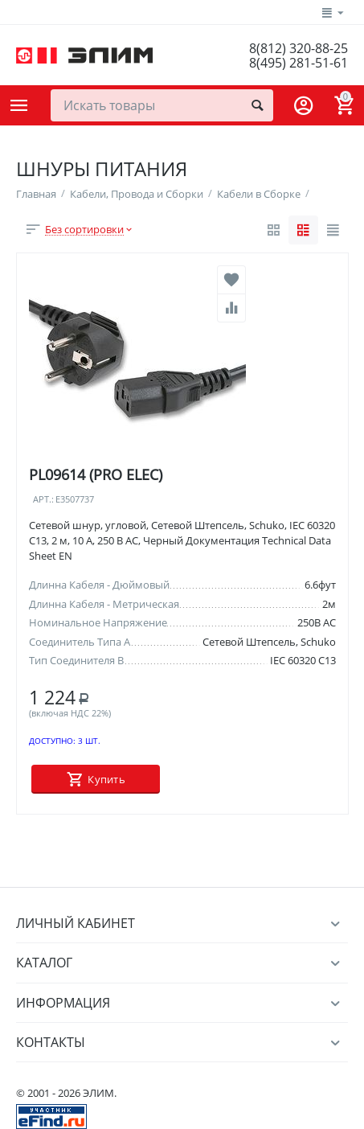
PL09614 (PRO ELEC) (95, 474)
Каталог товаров (19, 105)
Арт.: (43, 500)
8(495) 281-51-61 (298, 62)
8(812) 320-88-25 (298, 48)
